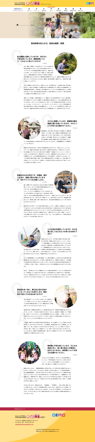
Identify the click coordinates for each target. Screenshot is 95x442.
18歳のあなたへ (18, 9)
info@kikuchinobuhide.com (24, 424)
